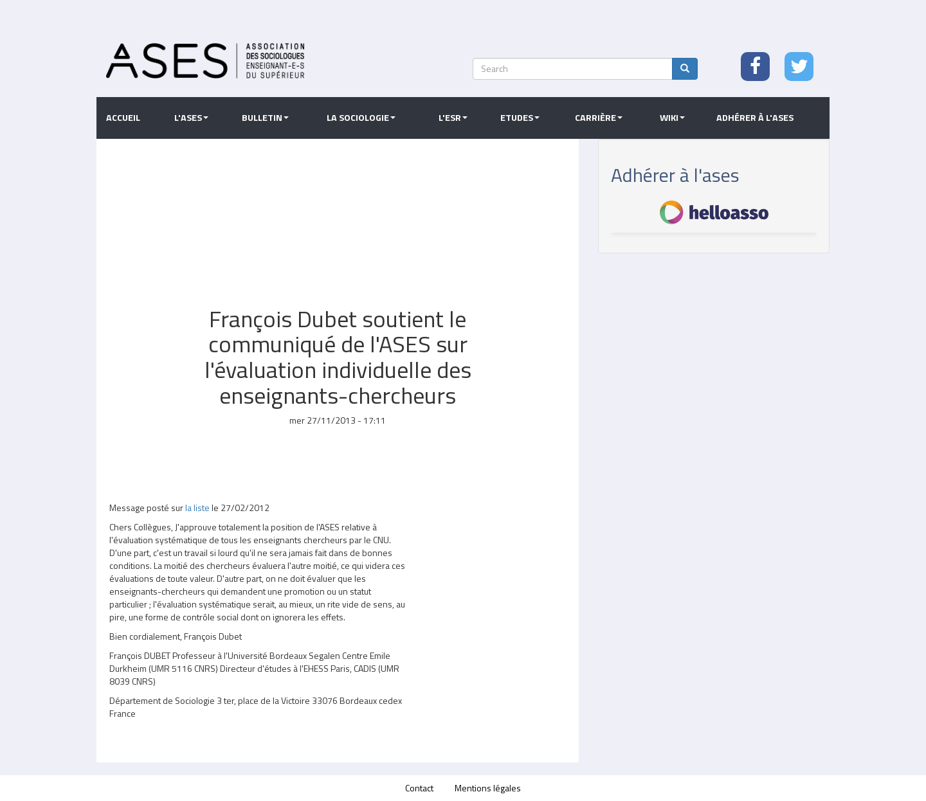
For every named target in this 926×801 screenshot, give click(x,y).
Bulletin (265, 118)
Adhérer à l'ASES (755, 118)
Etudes (520, 118)
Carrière (598, 118)
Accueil (123, 118)
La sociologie (361, 118)
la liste (198, 507)
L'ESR (453, 118)
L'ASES (191, 118)
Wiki (672, 118)
